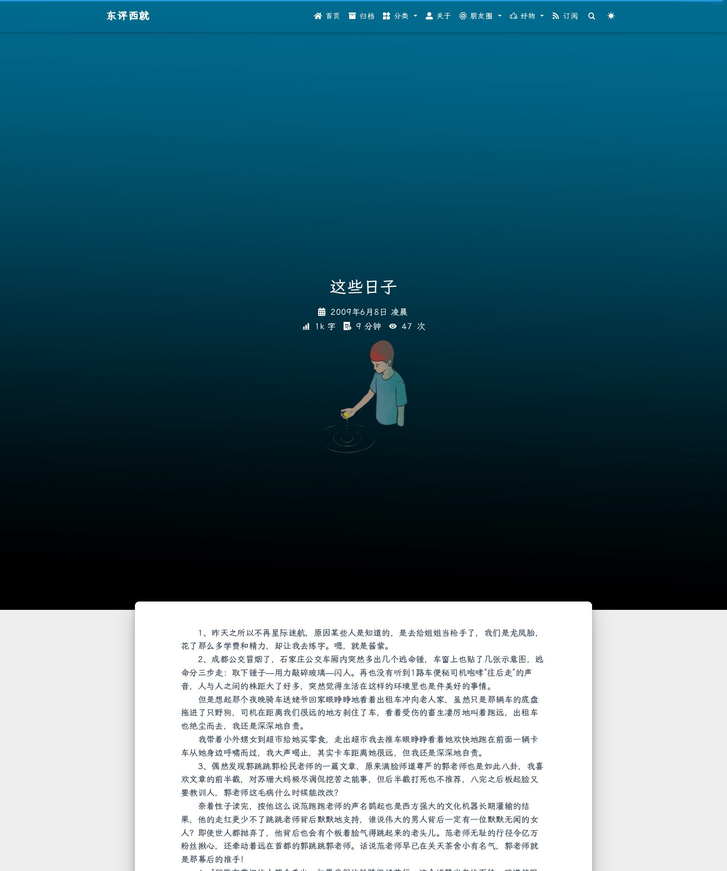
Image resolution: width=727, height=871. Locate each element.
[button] (400, 16)
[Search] (592, 16)
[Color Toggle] (611, 16)
